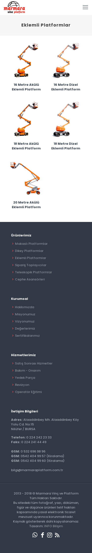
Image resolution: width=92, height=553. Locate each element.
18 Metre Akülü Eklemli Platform (26, 146)
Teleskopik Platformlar (33, 272)
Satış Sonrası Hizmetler (34, 363)
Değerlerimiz (25, 328)
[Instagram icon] (50, 535)
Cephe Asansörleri (30, 279)
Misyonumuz (25, 314)
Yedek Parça (25, 377)
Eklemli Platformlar (30, 258)
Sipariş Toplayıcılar (30, 265)
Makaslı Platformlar (31, 243)
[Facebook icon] (42, 535)
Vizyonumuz (25, 321)
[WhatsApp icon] (35, 535)
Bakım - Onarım (27, 370)
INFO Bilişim (53, 526)
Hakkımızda (24, 307)
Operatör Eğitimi (28, 392)
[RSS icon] (57, 535)
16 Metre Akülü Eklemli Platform (26, 87)
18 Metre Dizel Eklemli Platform (65, 146)
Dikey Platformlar (29, 250)
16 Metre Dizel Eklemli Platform (65, 87)
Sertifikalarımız (27, 335)
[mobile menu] (85, 7)
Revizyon (22, 384)
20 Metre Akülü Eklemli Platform (26, 204)
